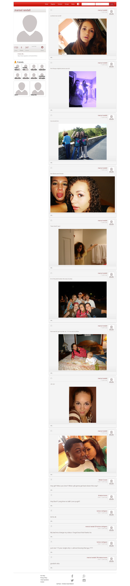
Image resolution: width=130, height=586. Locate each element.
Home (46, 4)
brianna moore (102, 495)
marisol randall (102, 10)
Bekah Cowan (103, 480)
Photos (21, 50)
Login (111, 4)
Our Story (42, 575)
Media (72, 4)
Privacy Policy (43, 577)
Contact (42, 582)
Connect (60, 4)
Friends (18, 62)
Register (53, 4)
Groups (67, 4)
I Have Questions (44, 580)
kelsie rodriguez (102, 511)
